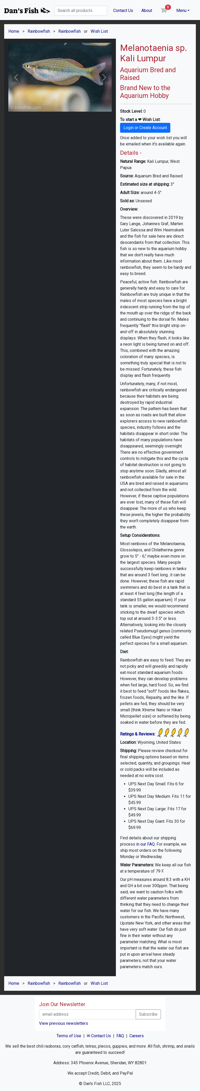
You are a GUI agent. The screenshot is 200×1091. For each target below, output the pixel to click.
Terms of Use (69, 1035)
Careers (136, 1035)
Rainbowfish (39, 31)
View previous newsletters (63, 1023)
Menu (181, 10)
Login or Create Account (145, 127)
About (146, 10)
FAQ (120, 1035)
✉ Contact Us (99, 1035)
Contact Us (123, 10)
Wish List (99, 31)
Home (13, 31)
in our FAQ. (145, 844)
